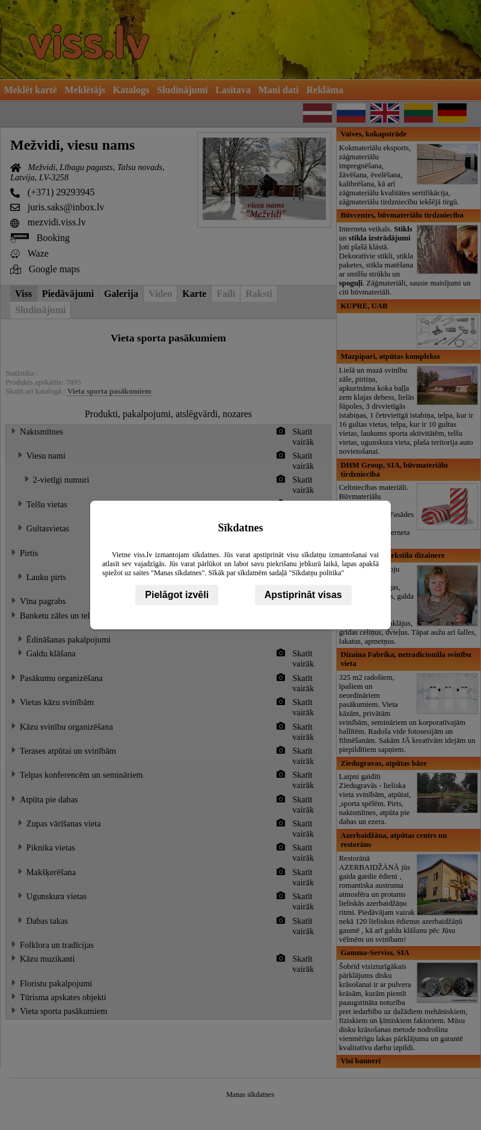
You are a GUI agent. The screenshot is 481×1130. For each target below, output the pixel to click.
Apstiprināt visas (303, 595)
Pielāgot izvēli (177, 595)
